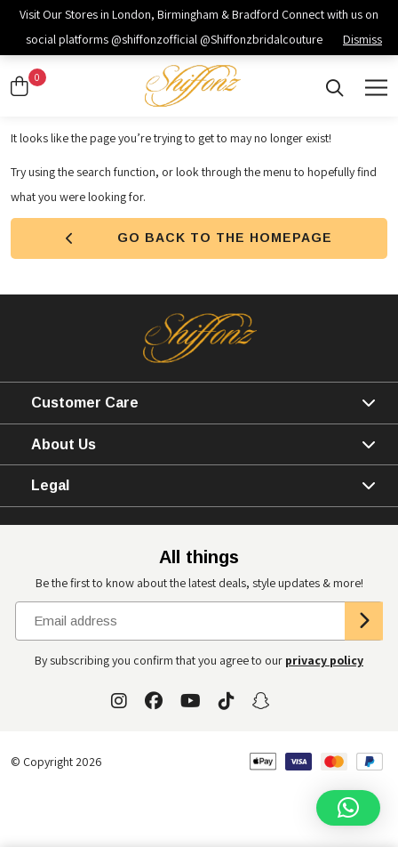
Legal (50, 485)
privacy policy (324, 660)
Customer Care (85, 402)
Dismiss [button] (362, 39)
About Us (63, 444)
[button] (348, 808)
